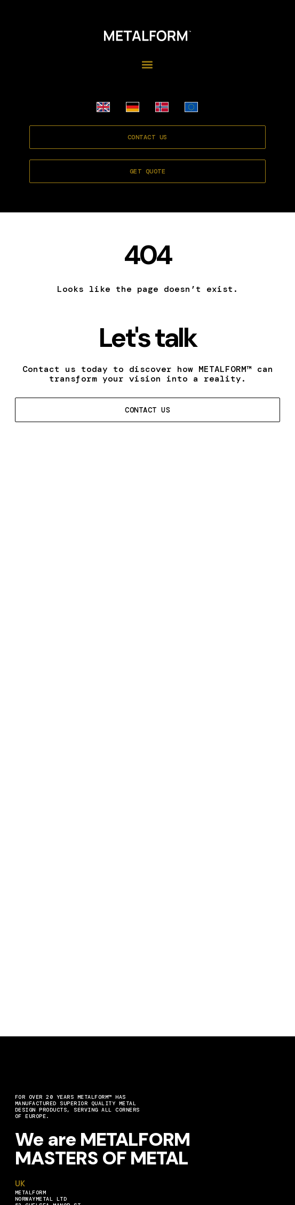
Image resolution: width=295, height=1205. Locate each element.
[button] (147, 64)
